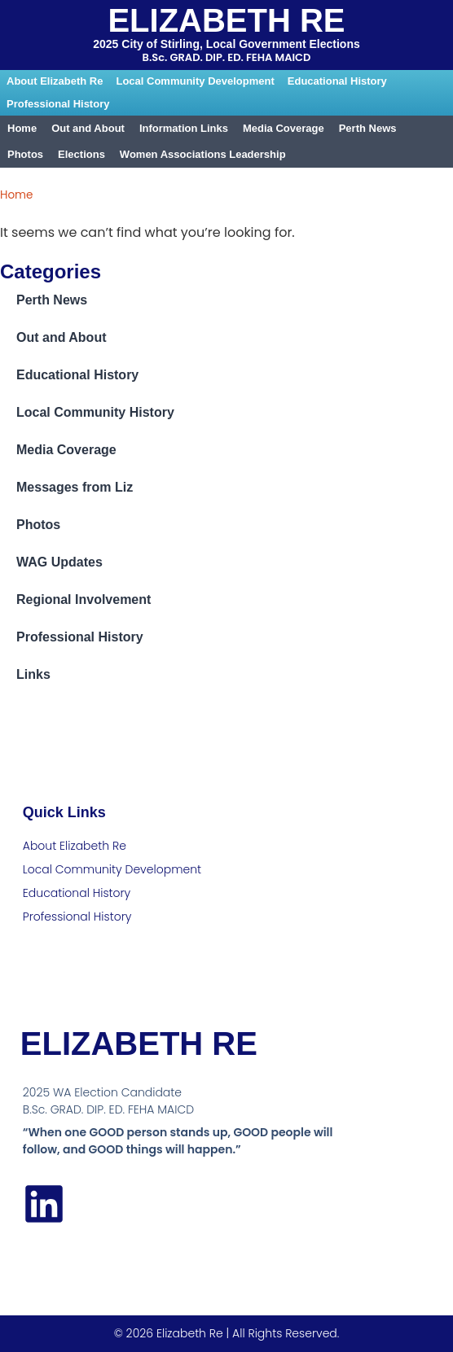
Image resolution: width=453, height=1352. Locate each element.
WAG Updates (59, 562)
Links (33, 674)
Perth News (368, 128)
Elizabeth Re (226, 20)
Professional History (58, 104)
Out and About (88, 128)
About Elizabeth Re (55, 81)
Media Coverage (283, 128)
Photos (25, 154)
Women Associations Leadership (203, 154)
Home (22, 128)
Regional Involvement (83, 599)
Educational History (337, 81)
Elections (81, 154)
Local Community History (95, 412)
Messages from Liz (74, 487)
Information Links (183, 128)
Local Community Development (195, 81)
